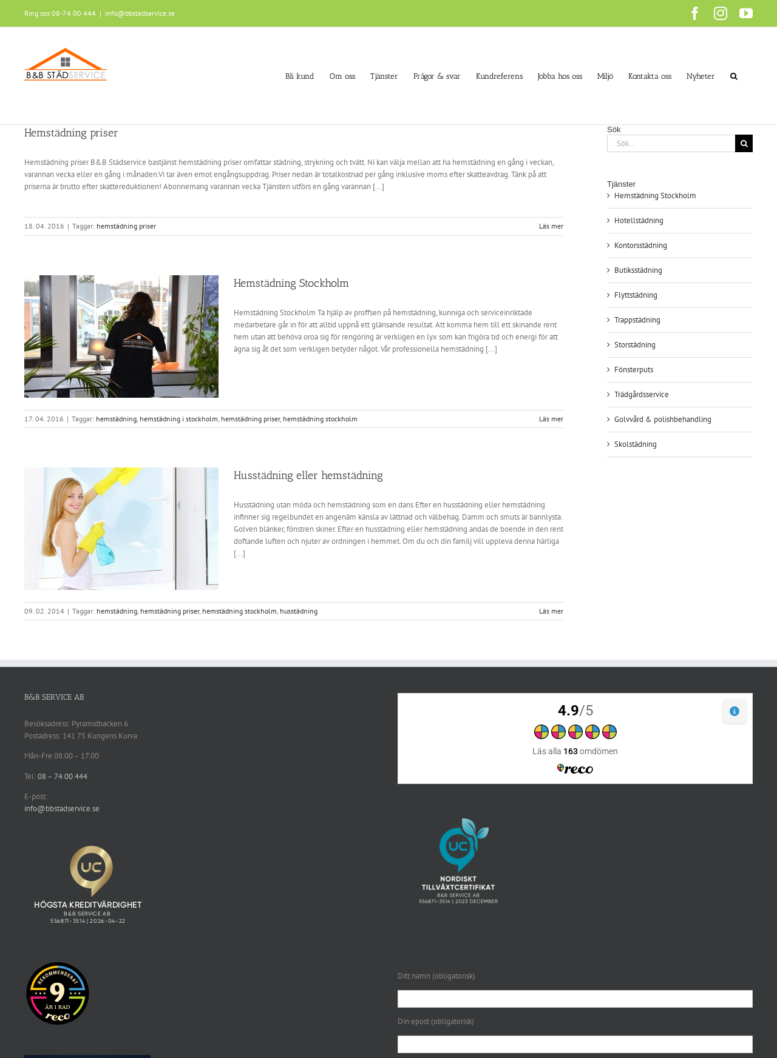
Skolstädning (635, 444)
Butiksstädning (638, 270)
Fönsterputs (633, 369)
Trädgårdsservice (641, 394)
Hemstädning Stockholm (291, 283)
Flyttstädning (635, 295)
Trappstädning (637, 320)
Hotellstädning (638, 220)
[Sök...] (671, 143)
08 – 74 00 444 (62, 776)
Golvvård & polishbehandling (662, 419)
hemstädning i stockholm (179, 418)
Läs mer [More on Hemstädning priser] (551, 225)
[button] (734, 75)
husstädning (298, 610)
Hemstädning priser (71, 132)
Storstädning (635, 345)
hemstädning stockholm (320, 418)
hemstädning (116, 418)
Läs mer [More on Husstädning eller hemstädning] (551, 610)
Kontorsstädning (640, 245)
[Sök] (744, 143)
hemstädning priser (126, 225)
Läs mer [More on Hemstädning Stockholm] (551, 418)
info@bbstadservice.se (140, 13)
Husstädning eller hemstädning (308, 475)
